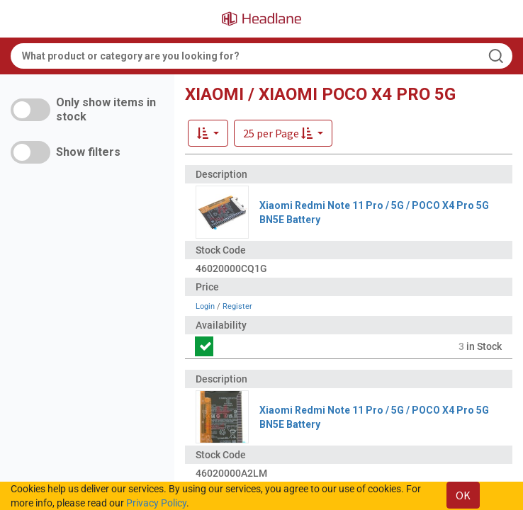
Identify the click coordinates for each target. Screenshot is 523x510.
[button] (283, 133)
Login (205, 306)
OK (463, 495)
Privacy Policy (156, 503)
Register (237, 306)
